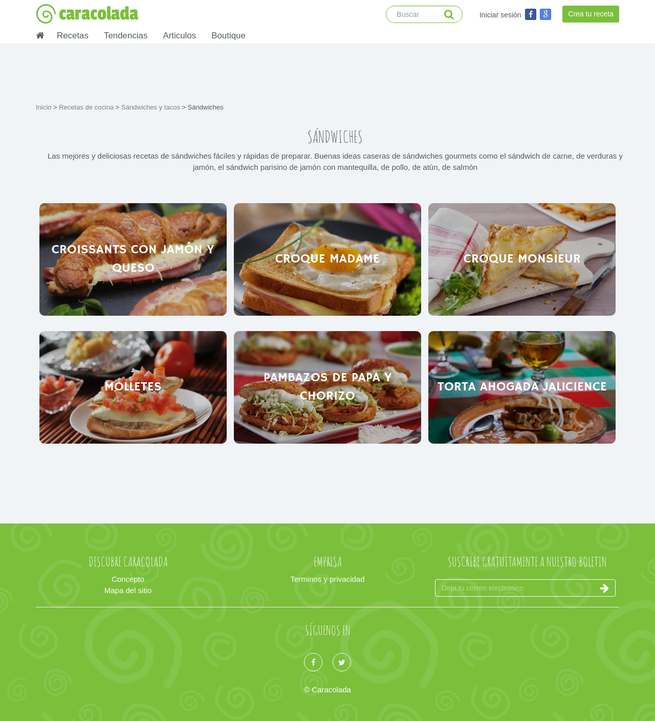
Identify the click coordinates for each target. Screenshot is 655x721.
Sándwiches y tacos (151, 107)
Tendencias (125, 35)
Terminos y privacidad (327, 579)
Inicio (44, 107)
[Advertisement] (327, 72)
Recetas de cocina (87, 107)
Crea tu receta (591, 14)
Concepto (128, 579)
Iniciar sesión (500, 15)
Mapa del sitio (128, 590)
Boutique (228, 35)
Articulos (179, 35)
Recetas (73, 35)
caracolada (87, 14)
